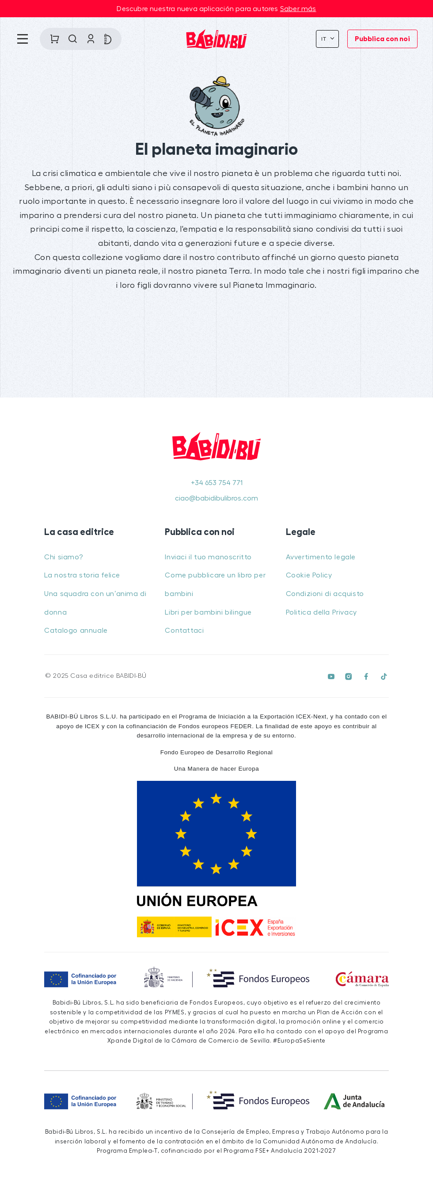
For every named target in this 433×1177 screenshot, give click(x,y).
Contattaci (184, 630)
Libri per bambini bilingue (208, 612)
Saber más (298, 8)
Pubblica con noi (382, 38)
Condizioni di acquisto (325, 593)
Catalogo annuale (76, 630)
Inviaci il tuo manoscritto (208, 557)
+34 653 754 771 (217, 482)
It (325, 39)
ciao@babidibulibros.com (216, 498)
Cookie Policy (309, 575)
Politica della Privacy (321, 612)
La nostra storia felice (82, 575)
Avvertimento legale (321, 557)
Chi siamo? (63, 557)
